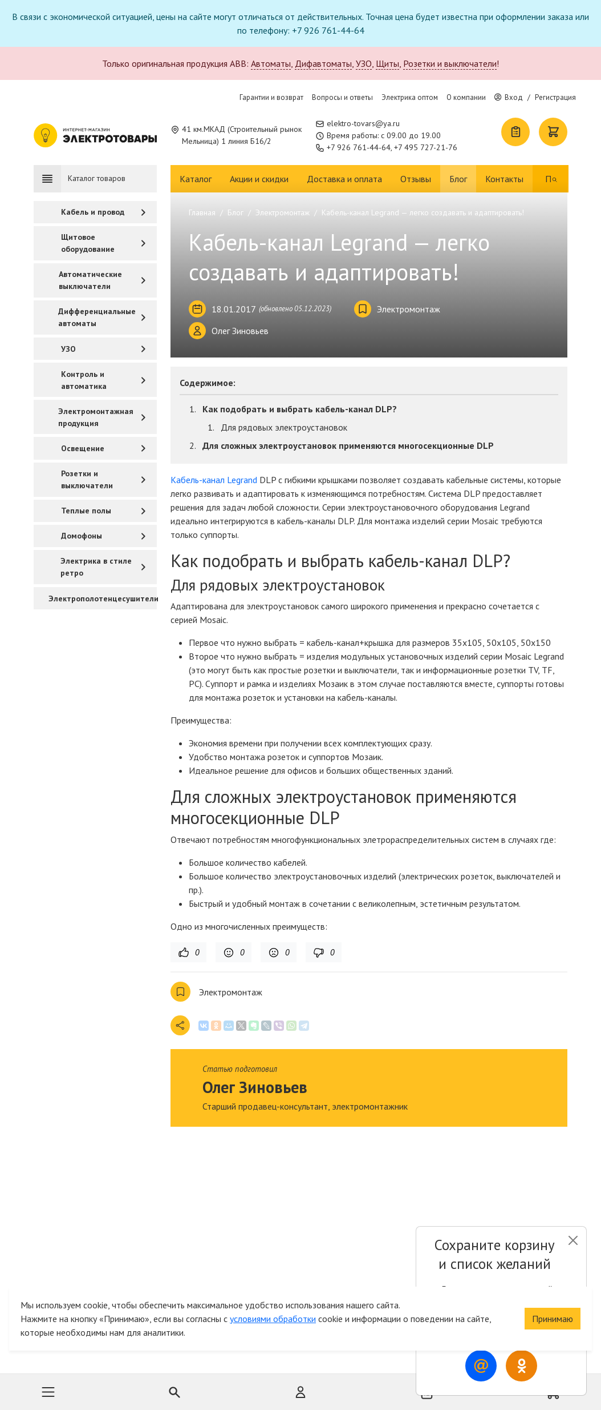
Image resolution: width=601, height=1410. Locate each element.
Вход (508, 97)
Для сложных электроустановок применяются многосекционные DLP (348, 445)
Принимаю (552, 1298)
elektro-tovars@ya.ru (363, 123)
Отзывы (415, 178)
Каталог (196, 178)
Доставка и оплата (344, 178)
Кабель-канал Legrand (213, 479)
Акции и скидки (259, 178)
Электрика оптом (409, 97)
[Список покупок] (515, 132)
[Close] (573, 1240)
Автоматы (271, 63)
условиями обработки (273, 1298)
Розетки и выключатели (450, 63)
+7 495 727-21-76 (425, 147)
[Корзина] (553, 132)
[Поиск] (548, 179)
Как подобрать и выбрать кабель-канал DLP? (299, 409)
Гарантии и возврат (271, 97)
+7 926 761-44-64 (359, 147)
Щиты (387, 63)
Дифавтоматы (323, 63)
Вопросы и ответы (342, 97)
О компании (466, 97)
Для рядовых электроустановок (284, 427)
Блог (458, 178)
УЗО (364, 63)
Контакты (504, 178)
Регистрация (555, 97)
